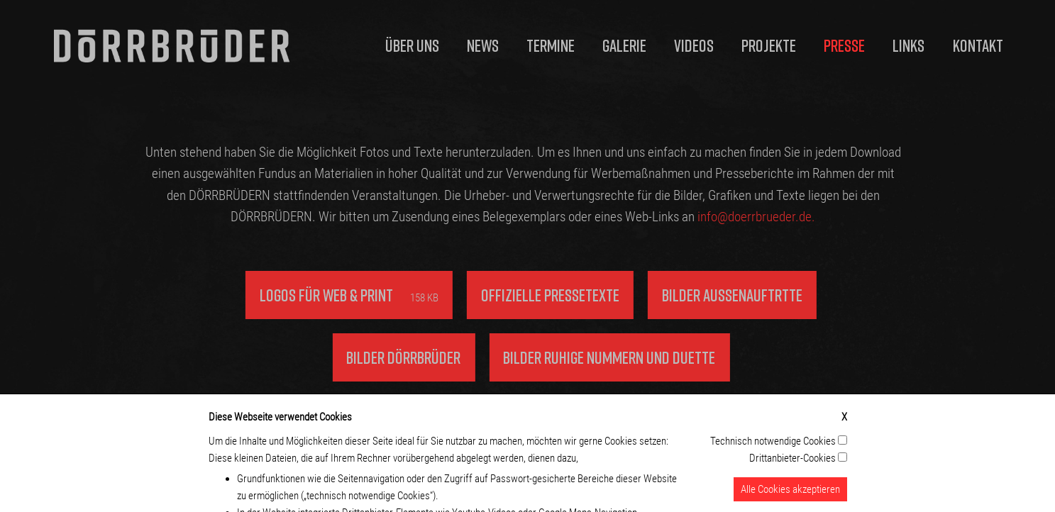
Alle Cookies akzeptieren (790, 495)
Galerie (624, 45)
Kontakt (978, 45)
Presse (844, 45)
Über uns (412, 45)
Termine (550, 45)
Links (908, 45)
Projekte (768, 45)
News (483, 45)
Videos (694, 45)
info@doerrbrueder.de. (746, 216)
